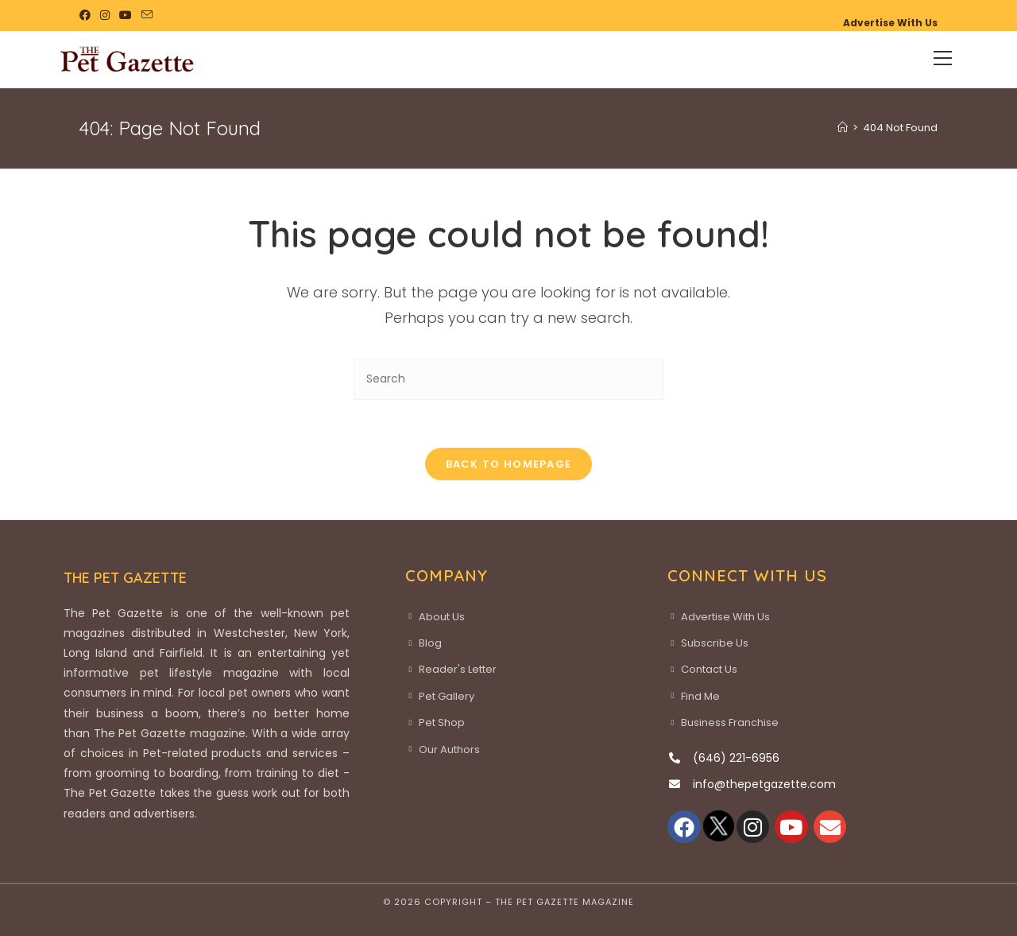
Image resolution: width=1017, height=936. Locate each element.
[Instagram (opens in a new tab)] (104, 15)
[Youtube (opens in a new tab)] (125, 15)
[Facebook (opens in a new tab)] (87, 15)
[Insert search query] (508, 379)
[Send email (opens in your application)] (147, 15)
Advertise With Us (890, 22)
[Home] (842, 127)
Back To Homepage (509, 464)
